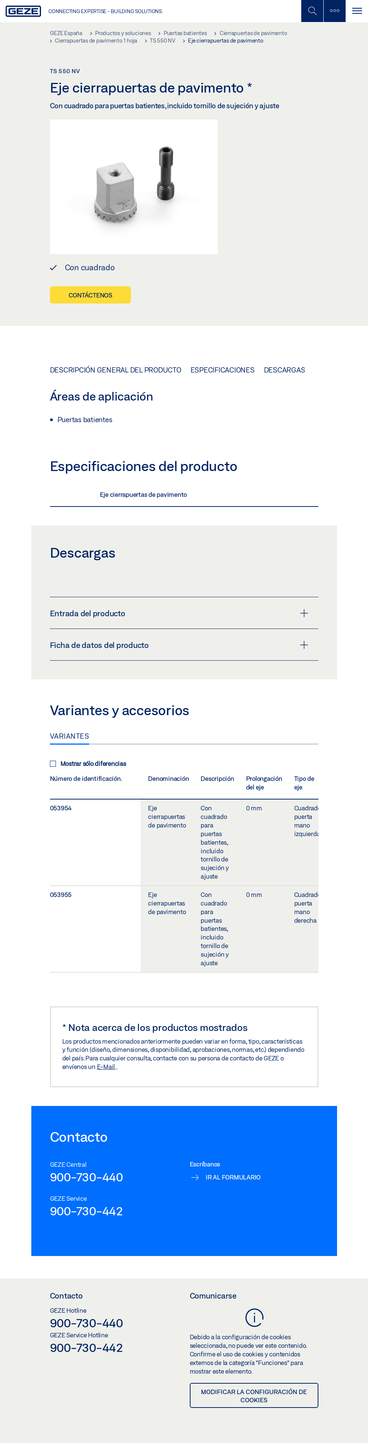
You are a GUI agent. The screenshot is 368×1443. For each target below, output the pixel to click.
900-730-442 (86, 1211)
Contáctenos (90, 295)
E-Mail (106, 1066)
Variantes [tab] (69, 736)
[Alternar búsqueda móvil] (312, 11)
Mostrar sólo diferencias (88, 763)
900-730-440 (86, 1177)
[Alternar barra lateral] (334, 11)
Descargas (284, 370)
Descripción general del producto (115, 370)
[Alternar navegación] (357, 11)
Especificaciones (223, 370)
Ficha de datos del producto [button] (179, 645)
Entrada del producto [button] (179, 613)
